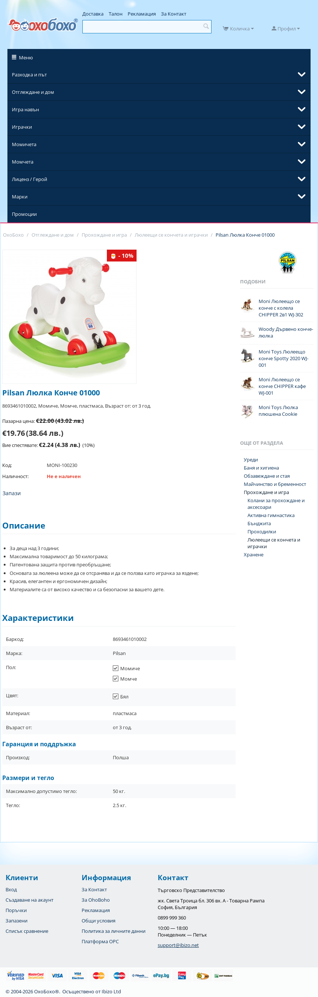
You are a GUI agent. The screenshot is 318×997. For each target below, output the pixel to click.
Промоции (24, 214)
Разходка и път (29, 74)
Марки (19, 196)
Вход (11, 889)
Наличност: (15, 476)
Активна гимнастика (271, 515)
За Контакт (173, 13)
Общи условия (98, 920)
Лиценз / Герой (29, 179)
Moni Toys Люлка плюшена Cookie (278, 410)
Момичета (24, 144)
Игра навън (25, 109)
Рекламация (142, 13)
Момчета (22, 161)
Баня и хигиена (261, 467)
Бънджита (259, 523)
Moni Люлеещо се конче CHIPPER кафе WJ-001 (282, 386)
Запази (12, 493)
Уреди (251, 459)
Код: (7, 465)
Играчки (22, 127)
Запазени (16, 920)
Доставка (93, 13)
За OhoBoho (96, 899)
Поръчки (16, 910)
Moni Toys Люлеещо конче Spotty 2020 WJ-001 (283, 358)
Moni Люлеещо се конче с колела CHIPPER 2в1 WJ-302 (281, 308)
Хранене (253, 554)
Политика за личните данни (113, 931)
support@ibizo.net (178, 945)
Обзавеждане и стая (267, 476)
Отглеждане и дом (33, 92)
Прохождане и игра (266, 492)
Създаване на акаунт (29, 899)
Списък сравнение (27, 931)
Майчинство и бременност (275, 484)
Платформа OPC (100, 941)
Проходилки (261, 531)
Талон (115, 13)
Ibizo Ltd (111, 991)
